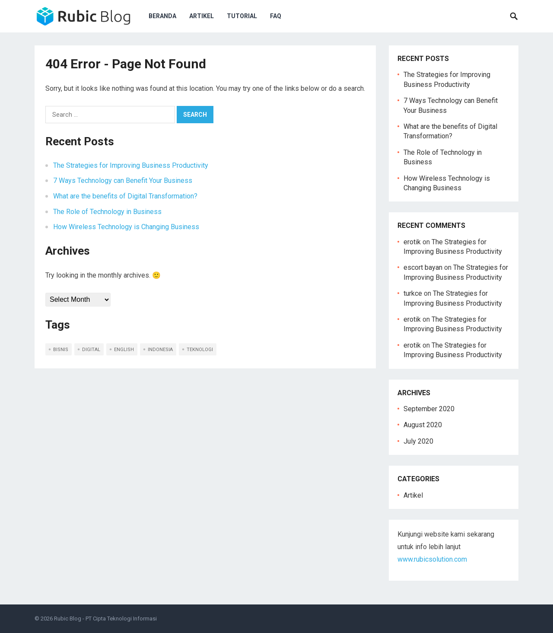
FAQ (275, 16)
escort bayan (423, 267)
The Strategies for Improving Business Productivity (130, 165)
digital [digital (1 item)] (91, 349)
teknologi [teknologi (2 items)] (200, 349)
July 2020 (418, 441)
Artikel (201, 16)
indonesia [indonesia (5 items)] (160, 349)
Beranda (162, 16)
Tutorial (242, 16)
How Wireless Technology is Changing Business (126, 227)
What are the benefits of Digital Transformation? (125, 196)
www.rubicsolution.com (432, 559)
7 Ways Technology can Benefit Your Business (122, 180)
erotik (412, 242)
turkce (413, 293)
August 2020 (423, 425)
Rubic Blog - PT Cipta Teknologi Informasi (105, 618)
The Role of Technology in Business (107, 212)
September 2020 (429, 409)
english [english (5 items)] (124, 349)
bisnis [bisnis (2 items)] (60, 349)
